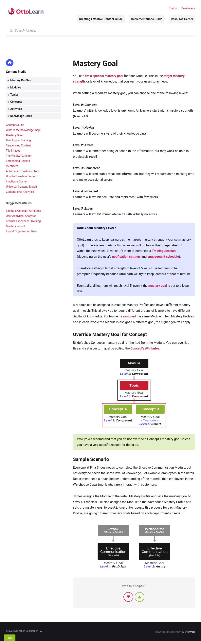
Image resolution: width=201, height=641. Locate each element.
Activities (15, 108)
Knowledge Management (168, 632)
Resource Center (182, 19)
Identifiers (12, 166)
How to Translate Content (21, 176)
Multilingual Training (18, 140)
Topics (13, 94)
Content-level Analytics (20, 191)
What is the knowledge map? (23, 130)
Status (173, 8)
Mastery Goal (14, 135)
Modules (14, 87)
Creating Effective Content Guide (100, 19)
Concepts (15, 101)
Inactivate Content (17, 181)
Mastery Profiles (19, 80)
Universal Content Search (21, 186)
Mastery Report (15, 226)
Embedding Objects (18, 160)
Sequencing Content (18, 145)
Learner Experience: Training (23, 221)
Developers (188, 8)
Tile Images (13, 150)
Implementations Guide (146, 19)
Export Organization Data (21, 231)
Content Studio (16, 72)
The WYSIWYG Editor (19, 155)
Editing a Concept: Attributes (23, 210)
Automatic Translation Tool (22, 171)
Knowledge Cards (20, 116)
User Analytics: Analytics (21, 215)
